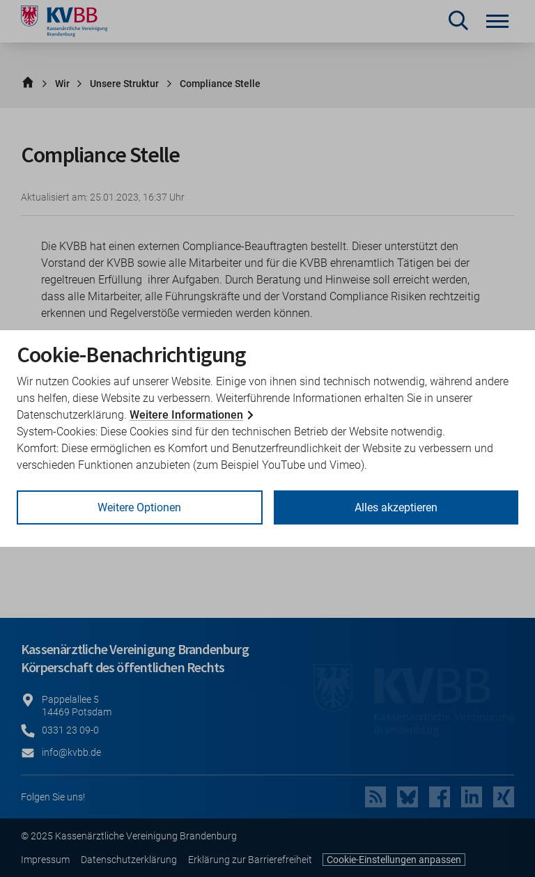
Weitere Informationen (186, 414)
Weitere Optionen (139, 507)
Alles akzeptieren (396, 507)
